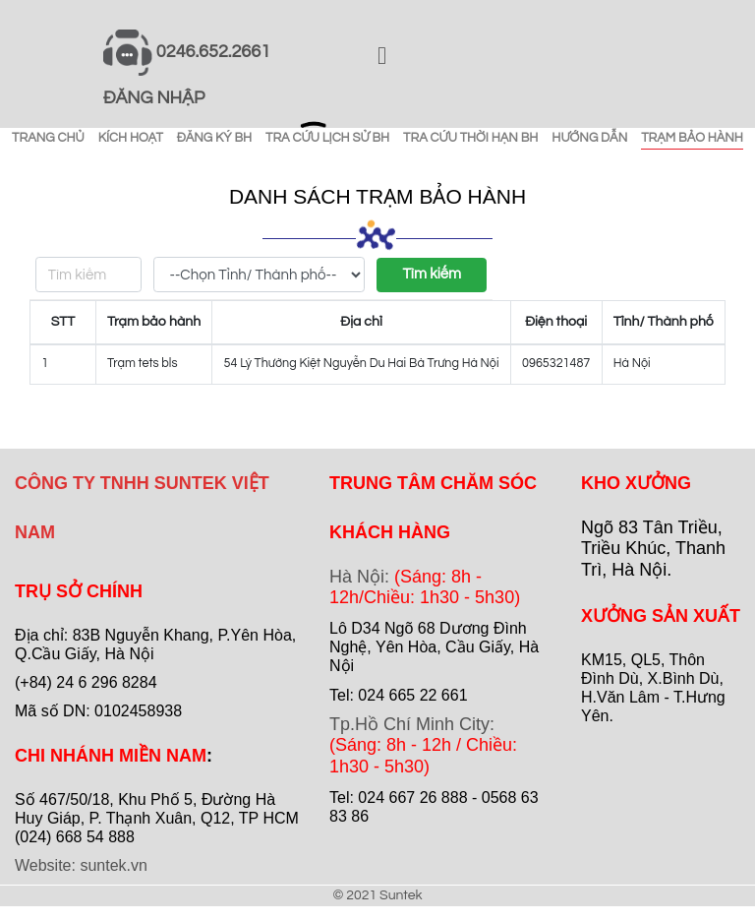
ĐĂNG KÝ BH (214, 138)
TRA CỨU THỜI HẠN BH (470, 138)
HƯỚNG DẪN (589, 138)
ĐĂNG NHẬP (153, 98)
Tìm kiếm (431, 274)
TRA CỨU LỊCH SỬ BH (327, 138)
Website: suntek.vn (81, 865)
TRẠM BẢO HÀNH (692, 138)
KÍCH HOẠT (130, 138)
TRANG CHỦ (48, 138)
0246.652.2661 (213, 51)
